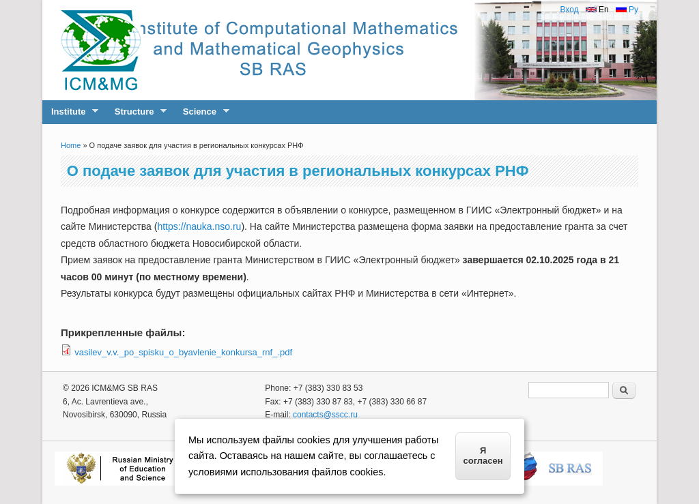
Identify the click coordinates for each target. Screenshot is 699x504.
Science (201, 111)
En (597, 9)
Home (71, 145)
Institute (70, 111)
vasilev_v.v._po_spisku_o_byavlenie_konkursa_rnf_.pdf (183, 352)
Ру (627, 9)
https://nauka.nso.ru (199, 226)
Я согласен (483, 455)
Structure (136, 111)
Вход (569, 9)
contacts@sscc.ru (325, 414)
